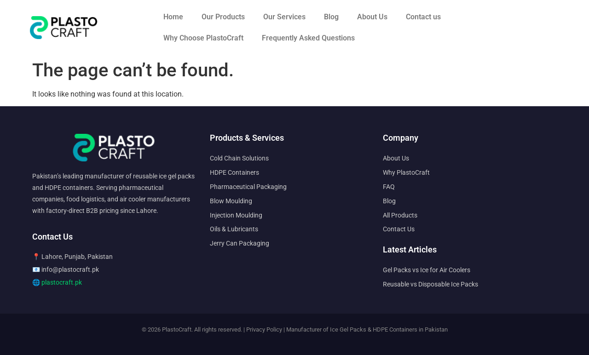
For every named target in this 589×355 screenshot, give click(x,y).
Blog (331, 16)
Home (173, 16)
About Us (372, 16)
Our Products (223, 16)
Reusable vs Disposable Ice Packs (430, 284)
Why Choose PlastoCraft (203, 38)
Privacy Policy (264, 329)
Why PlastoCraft (406, 172)
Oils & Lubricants (234, 229)
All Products (400, 215)
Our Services (284, 16)
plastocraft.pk (61, 282)
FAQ (389, 186)
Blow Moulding (231, 201)
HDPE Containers (234, 172)
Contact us (423, 16)
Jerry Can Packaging (239, 243)
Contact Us (399, 229)
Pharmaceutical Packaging (248, 186)
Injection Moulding (236, 215)
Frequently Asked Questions (308, 38)
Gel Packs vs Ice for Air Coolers (426, 270)
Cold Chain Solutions (239, 158)
